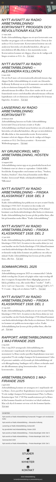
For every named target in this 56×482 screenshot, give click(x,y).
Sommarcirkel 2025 (19, 266)
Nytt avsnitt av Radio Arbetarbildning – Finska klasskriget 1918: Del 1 (25, 300)
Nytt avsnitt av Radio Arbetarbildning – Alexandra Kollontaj (22, 67)
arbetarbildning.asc (36, 479)
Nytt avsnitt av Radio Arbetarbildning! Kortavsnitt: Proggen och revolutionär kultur (26, 25)
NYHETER (6, 413)
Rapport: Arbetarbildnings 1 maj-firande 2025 (27, 339)
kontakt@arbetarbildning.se (22, 479)
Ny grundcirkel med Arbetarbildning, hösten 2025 (25, 154)
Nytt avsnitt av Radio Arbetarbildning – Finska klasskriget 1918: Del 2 (25, 229)
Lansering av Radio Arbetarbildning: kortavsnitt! (19, 111)
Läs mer (30, 56)
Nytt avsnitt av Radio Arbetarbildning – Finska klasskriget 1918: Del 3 (25, 192)
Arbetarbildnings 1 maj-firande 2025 (24, 379)
